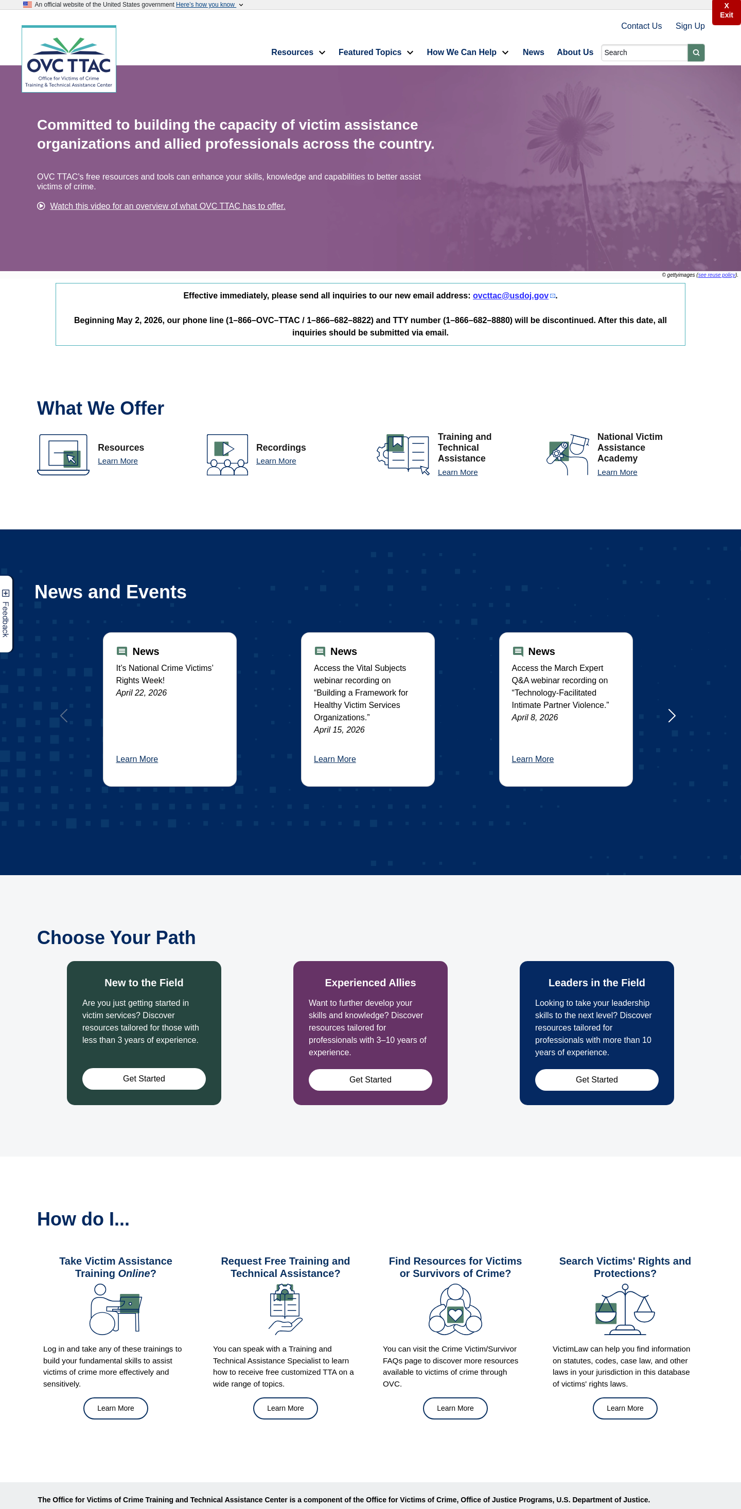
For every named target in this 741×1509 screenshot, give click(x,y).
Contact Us (642, 26)
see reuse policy (716, 275)
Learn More (118, 460)
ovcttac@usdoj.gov (511, 295)
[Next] (672, 716)
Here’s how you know (210, 4)
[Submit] (696, 53)
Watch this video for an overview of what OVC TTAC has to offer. (167, 206)
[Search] (644, 53)
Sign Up (690, 26)
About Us (575, 52)
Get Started (144, 1078)
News (533, 52)
